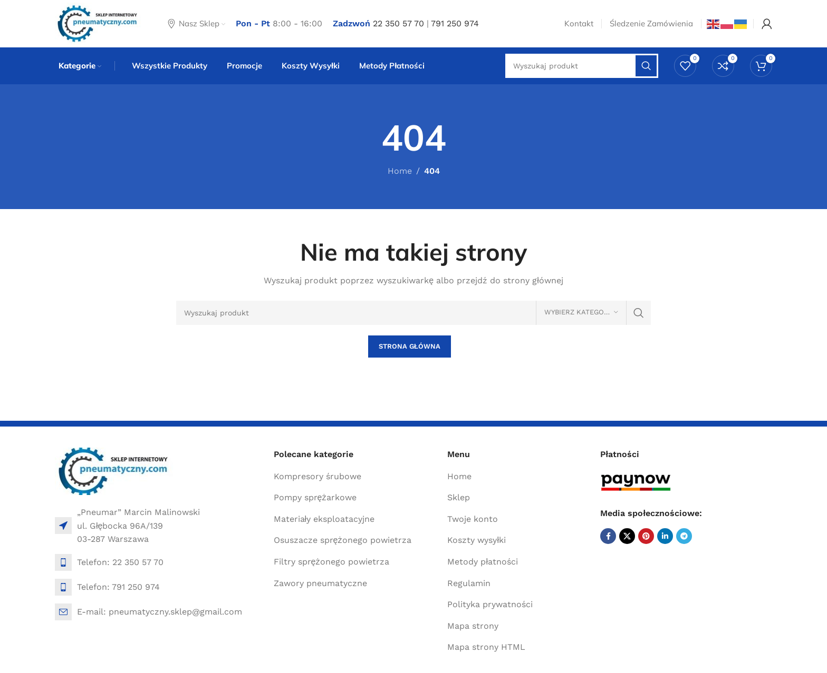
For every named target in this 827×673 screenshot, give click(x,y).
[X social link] (627, 536)
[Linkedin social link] (665, 536)
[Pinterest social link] (646, 536)
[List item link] (159, 562)
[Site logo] (98, 23)
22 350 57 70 (398, 23)
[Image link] (114, 471)
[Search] (413, 313)
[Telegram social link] (684, 536)
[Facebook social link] (608, 536)
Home (400, 171)
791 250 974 (455, 23)
